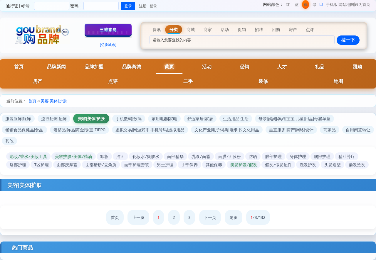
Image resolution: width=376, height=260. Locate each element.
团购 (357, 66)
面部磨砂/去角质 (100, 164)
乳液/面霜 (201, 156)
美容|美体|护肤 (54, 100)
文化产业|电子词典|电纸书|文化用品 (226, 129)
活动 (207, 66)
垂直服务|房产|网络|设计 (291, 129)
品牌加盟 (94, 66)
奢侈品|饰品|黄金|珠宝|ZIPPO (79, 129)
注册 (143, 6)
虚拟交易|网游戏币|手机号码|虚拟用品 (149, 129)
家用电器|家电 (164, 118)
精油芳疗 (346, 156)
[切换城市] (108, 45)
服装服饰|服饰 (18, 118)
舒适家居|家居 (200, 118)
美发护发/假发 (243, 164)
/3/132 (258, 217)
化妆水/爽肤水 (145, 156)
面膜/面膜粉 (229, 156)
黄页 (169, 66)
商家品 (329, 129)
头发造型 (332, 164)
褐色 (306, 5)
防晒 (253, 156)
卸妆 (104, 156)
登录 (153, 6)
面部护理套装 (136, 164)
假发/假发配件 (278, 164)
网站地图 (346, 4)
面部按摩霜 (67, 164)
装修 (263, 81)
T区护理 (41, 164)
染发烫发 (357, 164)
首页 (19, 66)
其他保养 (214, 164)
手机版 (332, 4)
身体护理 (298, 156)
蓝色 (297, 5)
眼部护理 (273, 156)
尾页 (233, 217)
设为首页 (362, 4)
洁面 (120, 156)
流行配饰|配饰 (54, 118)
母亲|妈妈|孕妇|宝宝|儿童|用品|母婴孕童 (294, 118)
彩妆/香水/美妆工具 (28, 156)
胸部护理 (322, 156)
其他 (9, 140)
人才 (282, 66)
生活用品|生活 (236, 118)
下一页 (210, 217)
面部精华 (175, 156)
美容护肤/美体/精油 (73, 156)
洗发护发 (308, 164)
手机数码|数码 (129, 118)
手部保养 (189, 164)
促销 (244, 66)
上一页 (138, 217)
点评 (113, 81)
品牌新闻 (56, 66)
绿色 (314, 5)
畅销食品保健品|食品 (24, 129)
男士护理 (165, 164)
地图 (338, 81)
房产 (37, 81)
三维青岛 (108, 29)
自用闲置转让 (358, 129)
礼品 (319, 66)
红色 (288, 5)
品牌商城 (131, 66)
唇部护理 (18, 164)
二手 (188, 81)
